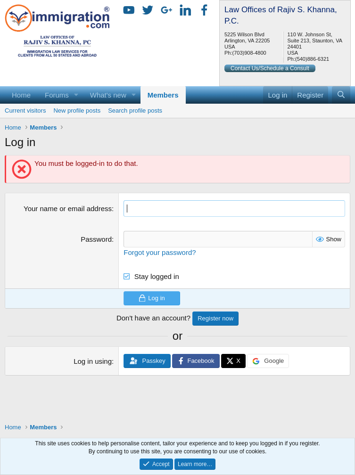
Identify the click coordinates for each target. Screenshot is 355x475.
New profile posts (76, 110)
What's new (108, 95)
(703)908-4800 (249, 53)
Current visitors (25, 110)
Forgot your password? (160, 252)
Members (163, 95)
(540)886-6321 (312, 59)
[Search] (341, 95)
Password (96, 239)
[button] (76, 95)
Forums (57, 95)
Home (21, 95)
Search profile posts (135, 110)
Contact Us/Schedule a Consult (270, 68)
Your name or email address (68, 209)
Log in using (93, 361)
